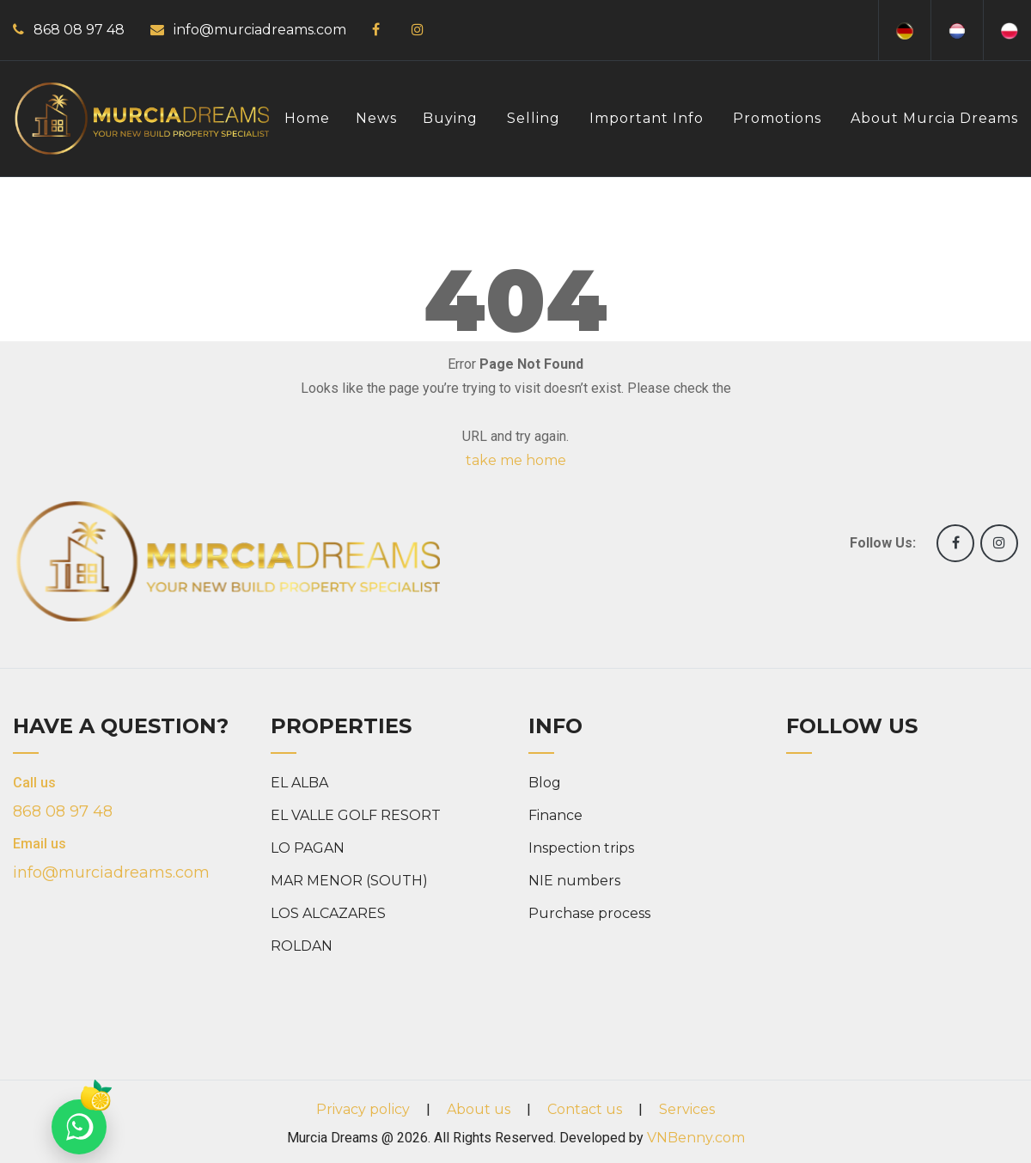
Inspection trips (581, 848)
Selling (533, 118)
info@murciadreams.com (260, 29)
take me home (516, 460)
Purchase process (589, 913)
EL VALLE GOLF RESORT (356, 815)
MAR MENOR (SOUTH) (349, 880)
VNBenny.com (696, 1137)
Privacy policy (363, 1109)
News (376, 118)
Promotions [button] (777, 118)
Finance (555, 815)
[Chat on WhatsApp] (79, 1126)
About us (478, 1109)
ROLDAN (301, 946)
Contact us (584, 1109)
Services (687, 1109)
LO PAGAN (308, 848)
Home (307, 118)
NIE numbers (574, 880)
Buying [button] (450, 118)
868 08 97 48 (79, 29)
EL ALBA (299, 782)
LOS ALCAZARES (328, 913)
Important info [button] (646, 118)
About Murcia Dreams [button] (934, 118)
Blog (544, 782)
